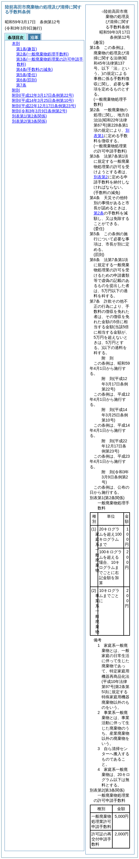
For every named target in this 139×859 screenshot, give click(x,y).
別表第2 (101, 177)
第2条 (99, 213)
